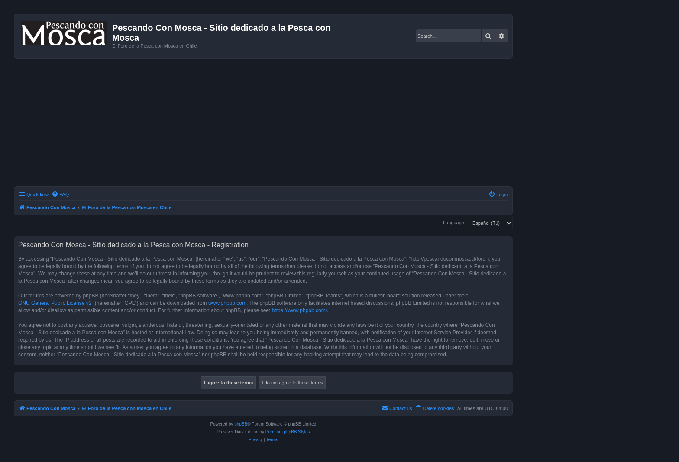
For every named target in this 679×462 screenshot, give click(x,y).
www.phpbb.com (227, 303)
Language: (454, 222)
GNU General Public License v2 (54, 303)
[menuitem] (60, 194)
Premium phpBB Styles (287, 432)
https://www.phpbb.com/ (299, 310)
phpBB (240, 424)
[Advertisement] (274, 123)
